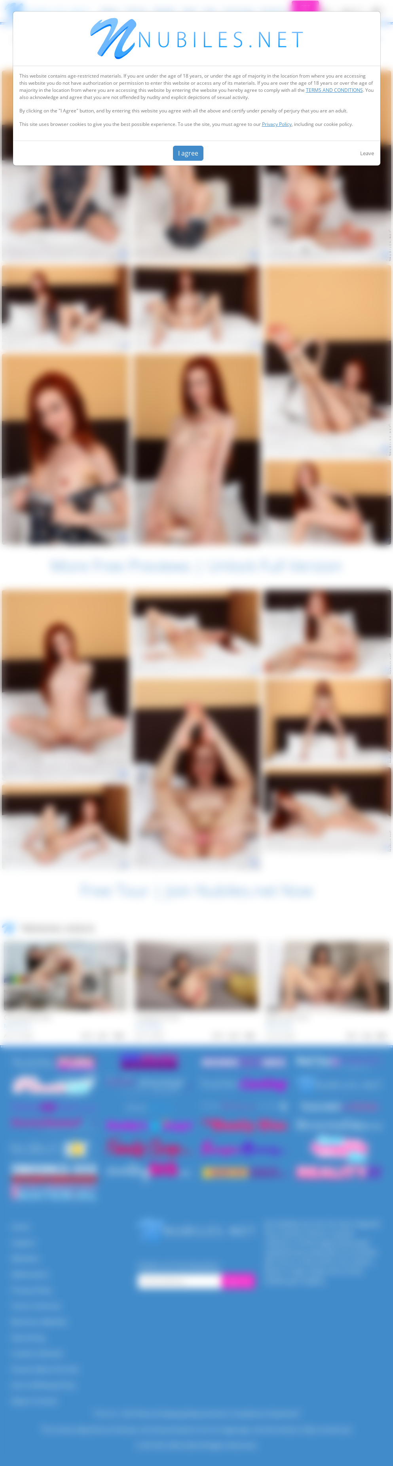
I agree (188, 153)
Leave (367, 153)
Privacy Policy (277, 124)
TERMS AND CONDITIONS (334, 90)
